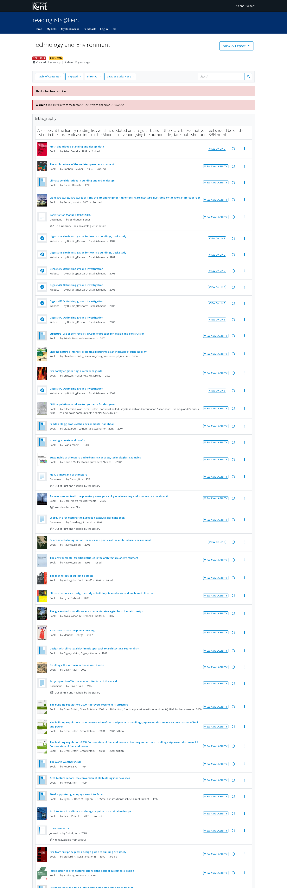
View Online (217, 148)
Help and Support (244, 6)
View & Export (235, 45)
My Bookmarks (70, 29)
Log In (104, 29)
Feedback (90, 29)
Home (38, 29)
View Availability (215, 166)
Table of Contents (48, 76)
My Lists (51, 29)
